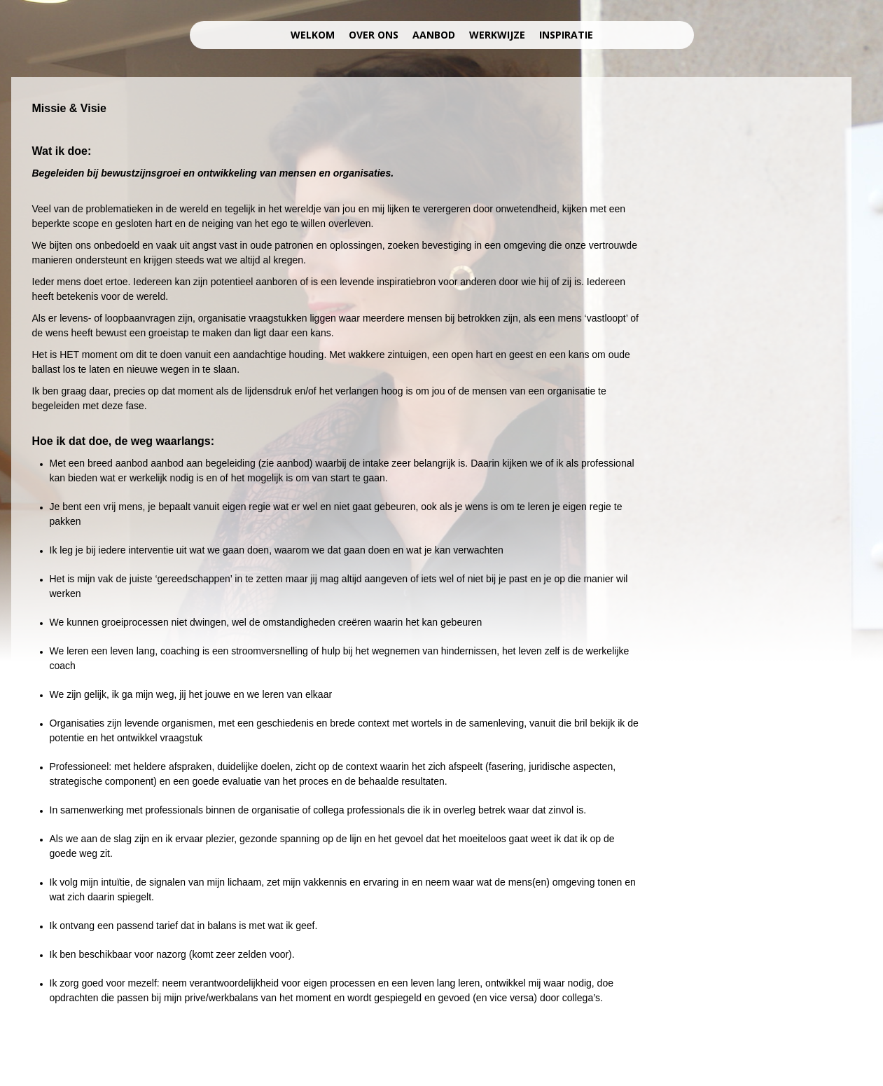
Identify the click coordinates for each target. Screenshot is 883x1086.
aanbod (433, 34)
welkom (313, 34)
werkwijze (497, 34)
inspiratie (566, 34)
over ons (373, 34)
